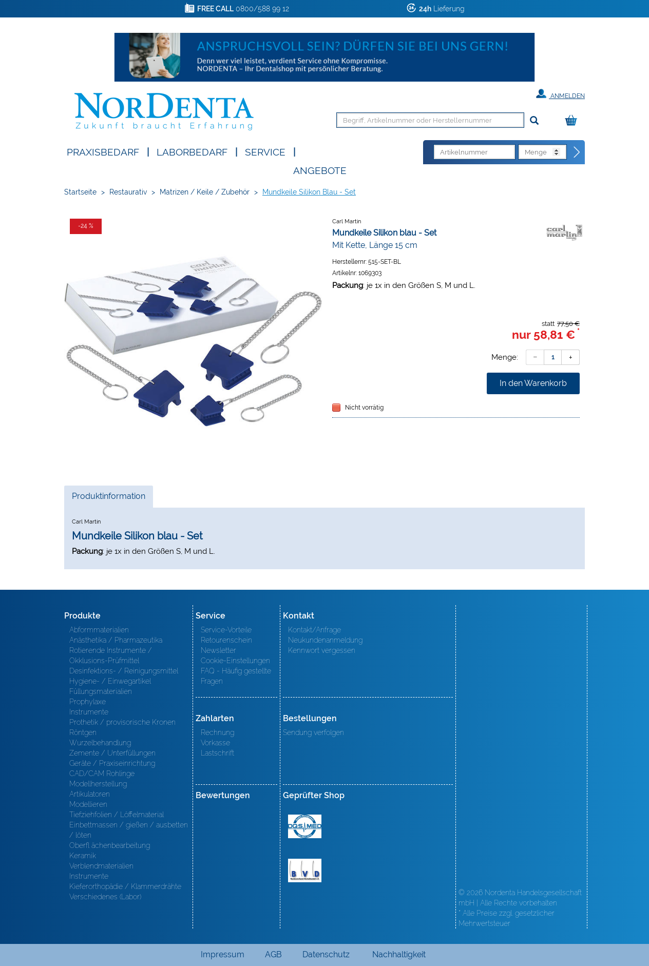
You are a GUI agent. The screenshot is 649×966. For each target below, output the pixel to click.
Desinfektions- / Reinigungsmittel (123, 671)
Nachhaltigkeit (399, 954)
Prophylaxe (87, 702)
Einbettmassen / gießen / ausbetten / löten (128, 830)
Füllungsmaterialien (100, 691)
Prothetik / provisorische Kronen (122, 722)
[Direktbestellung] (577, 152)
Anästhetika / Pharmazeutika (115, 640)
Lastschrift (217, 753)
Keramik (82, 856)
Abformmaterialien (99, 630)
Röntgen (83, 732)
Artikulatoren (89, 794)
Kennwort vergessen (321, 650)
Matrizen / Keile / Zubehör (205, 192)
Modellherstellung (98, 784)
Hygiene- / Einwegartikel (110, 681)
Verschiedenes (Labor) (105, 897)
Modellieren (88, 804)
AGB (273, 954)
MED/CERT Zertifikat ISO (304, 826)
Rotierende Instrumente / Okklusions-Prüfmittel (110, 655)
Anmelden (560, 94)
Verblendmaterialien (101, 866)
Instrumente (88, 712)
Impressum (222, 954)
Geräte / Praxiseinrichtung (112, 763)
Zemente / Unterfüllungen (112, 753)
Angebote (320, 170)
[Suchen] (534, 121)
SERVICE (265, 151)
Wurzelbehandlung (100, 743)
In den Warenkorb (533, 383)
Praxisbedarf (103, 151)
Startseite (80, 192)
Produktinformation (108, 499)
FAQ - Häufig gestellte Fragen (236, 676)
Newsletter (218, 650)
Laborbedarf (192, 151)
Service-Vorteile (226, 630)
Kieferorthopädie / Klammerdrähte (125, 886)
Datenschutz (326, 954)
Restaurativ (128, 192)
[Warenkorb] (573, 121)
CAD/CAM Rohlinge (102, 773)
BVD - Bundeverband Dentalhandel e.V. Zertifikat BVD (304, 870)
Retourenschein (226, 640)
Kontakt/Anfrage (314, 630)
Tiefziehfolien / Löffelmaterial (116, 814)
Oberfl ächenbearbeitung (109, 845)
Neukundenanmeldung (325, 640)
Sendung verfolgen (313, 732)
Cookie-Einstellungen (235, 660)
